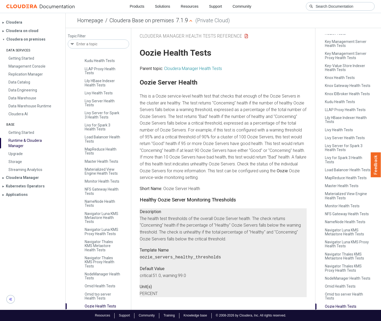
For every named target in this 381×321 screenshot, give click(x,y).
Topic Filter (77, 36)
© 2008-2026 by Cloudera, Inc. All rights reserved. (251, 315)
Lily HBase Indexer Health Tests (100, 83)
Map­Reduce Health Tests (100, 151)
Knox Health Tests (340, 78)
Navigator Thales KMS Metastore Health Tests (99, 246)
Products (137, 6)
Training (169, 315)
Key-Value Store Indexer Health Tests (345, 68)
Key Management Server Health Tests (345, 43)
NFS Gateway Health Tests (102, 191)
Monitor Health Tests (102, 181)
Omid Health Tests (100, 286)
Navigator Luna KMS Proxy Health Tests (101, 231)
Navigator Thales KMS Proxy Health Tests (99, 262)
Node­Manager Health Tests (102, 276)
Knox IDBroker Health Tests (347, 94)
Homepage (90, 20)
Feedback (375, 165)
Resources (189, 6)
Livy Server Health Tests (100, 103)
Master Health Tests (101, 161)
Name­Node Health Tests (100, 203)
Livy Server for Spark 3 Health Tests (102, 115)
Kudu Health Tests (100, 61)
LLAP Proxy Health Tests (100, 71)
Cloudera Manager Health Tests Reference (191, 36)
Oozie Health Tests (100, 306)
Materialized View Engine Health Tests (101, 171)
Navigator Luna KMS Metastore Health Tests (101, 218)
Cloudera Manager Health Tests (193, 68)
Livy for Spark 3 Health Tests (97, 127)
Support (215, 6)
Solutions (162, 6)
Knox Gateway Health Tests (347, 85)
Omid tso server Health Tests (98, 296)
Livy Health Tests (99, 93)
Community (242, 6)
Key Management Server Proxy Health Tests (345, 55)
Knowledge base (195, 315)
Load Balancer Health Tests (102, 139)
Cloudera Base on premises (142, 20)
